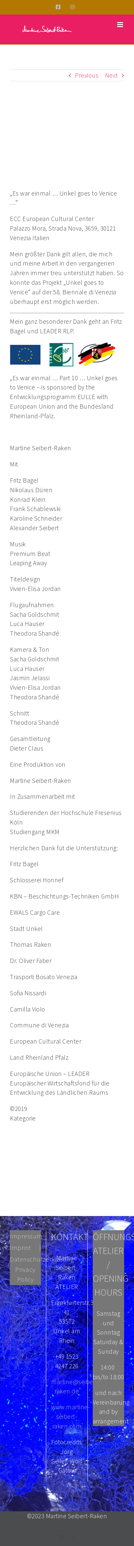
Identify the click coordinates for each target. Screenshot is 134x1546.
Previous (86, 75)
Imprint (20, 1247)
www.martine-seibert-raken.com (70, 1416)
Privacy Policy (25, 1274)
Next (111, 75)
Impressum (26, 1236)
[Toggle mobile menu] (120, 24)
